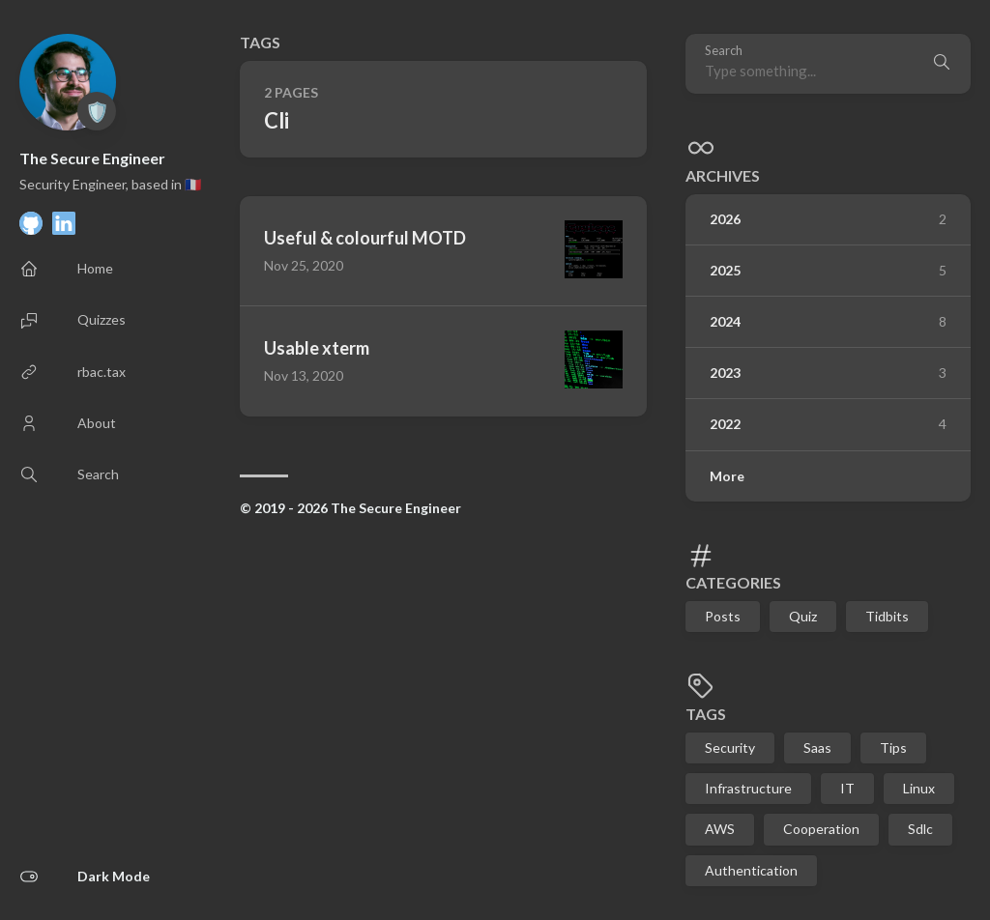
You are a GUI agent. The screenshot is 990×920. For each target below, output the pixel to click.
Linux (919, 788)
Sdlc (920, 828)
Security (730, 747)
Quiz (803, 616)
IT (847, 788)
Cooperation (821, 828)
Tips (893, 747)
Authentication (751, 870)
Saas (817, 747)
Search (723, 50)
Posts (723, 616)
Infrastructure (748, 788)
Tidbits (887, 616)
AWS (720, 828)
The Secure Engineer (92, 158)
